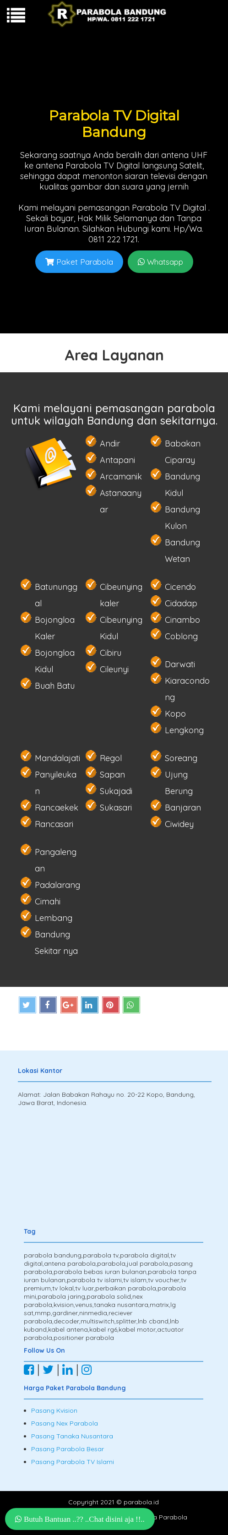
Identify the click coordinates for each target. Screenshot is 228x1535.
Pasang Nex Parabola (64, 1423)
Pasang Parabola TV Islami (72, 1462)
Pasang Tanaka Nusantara (72, 1436)
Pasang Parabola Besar (67, 1449)
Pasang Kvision (54, 1410)
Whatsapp (160, 262)
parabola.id (141, 1502)
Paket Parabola (79, 262)
